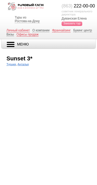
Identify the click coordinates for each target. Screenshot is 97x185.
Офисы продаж (28, 34)
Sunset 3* (19, 58)
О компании (40, 30)
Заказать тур (71, 23)
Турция (11, 64)
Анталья (23, 64)
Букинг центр (82, 30)
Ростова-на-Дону (27, 21)
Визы (10, 34)
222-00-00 (78, 5)
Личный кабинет (18, 30)
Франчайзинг (61, 30)
